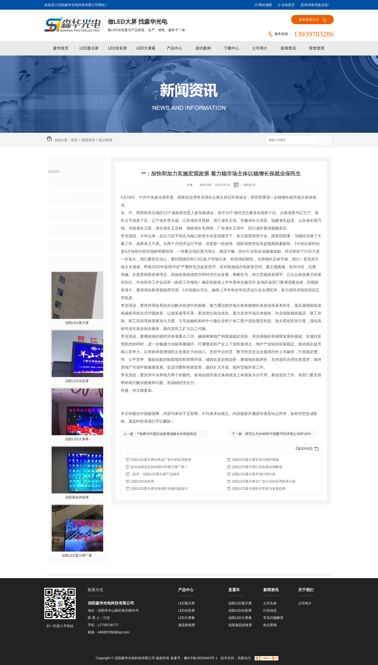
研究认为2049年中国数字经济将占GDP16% (278, 434)
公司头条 (62, 183)
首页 (74, 140)
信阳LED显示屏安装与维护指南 (255, 460)
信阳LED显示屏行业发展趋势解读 (257, 467)
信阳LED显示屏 (76, 323)
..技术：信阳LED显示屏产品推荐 (155, 474)
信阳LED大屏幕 (76, 439)
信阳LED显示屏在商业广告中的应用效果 (161, 460)
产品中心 (174, 48)
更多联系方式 (312, 19)
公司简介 (260, 48)
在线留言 (288, 5)
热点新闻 (105, 140)
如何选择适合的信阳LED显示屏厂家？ (159, 467)
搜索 (323, 140)
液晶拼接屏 (186, 625)
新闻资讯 (288, 48)
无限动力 (244, 658)
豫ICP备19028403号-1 (201, 658)
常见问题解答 (67, 214)
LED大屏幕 (145, 48)
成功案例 (203, 48)
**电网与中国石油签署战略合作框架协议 (167, 434)
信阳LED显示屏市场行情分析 (254, 474)
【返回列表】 (304, 448)
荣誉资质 (316, 48)
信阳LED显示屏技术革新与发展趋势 (259, 488)
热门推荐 (62, 261)
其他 (58, 245)
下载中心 (231, 48)
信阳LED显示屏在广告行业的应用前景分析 (264, 481)
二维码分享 (248, 185)
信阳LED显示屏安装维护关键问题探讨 (159, 488)
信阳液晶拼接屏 (77, 497)
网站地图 (265, 5)
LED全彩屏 (117, 48)
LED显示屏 (89, 48)
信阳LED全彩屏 (76, 381)
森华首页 (60, 48)
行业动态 (62, 199)
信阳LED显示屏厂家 (77, 555)
